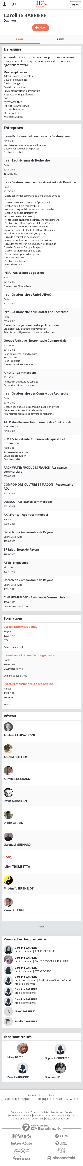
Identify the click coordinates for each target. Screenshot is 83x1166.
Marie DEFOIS (15, 1057)
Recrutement (57, 1112)
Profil (20, 39)
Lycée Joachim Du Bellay (20, 627)
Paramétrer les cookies (44, 1115)
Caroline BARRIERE (26, 947)
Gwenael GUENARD (17, 845)
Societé (68, 1112)
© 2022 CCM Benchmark (57, 1118)
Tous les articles (22, 1118)
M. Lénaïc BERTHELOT (19, 888)
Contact (34, 1112)
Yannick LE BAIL (14, 910)
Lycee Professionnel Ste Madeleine (28, 684)
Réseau (61, 39)
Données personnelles (20, 1115)
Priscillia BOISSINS (18, 1077)
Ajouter (42, 27)
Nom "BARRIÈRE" (25, 1011)
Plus (41, 926)
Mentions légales (66, 1115)
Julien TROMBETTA (17, 867)
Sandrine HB (52, 1077)
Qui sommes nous (20, 1112)
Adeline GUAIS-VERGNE (20, 735)
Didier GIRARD (13, 823)
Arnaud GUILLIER (15, 757)
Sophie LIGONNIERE (57, 1058)
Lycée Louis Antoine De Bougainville (29, 655)
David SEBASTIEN (15, 801)
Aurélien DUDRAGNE (18, 779)
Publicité (44, 1112)
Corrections (37, 1118)
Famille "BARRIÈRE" (26, 1021)
